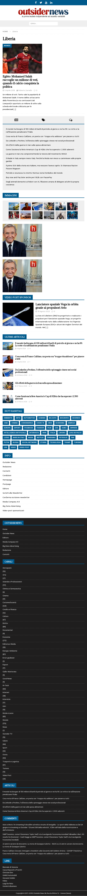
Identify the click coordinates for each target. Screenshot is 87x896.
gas (56, 428)
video (13, 447)
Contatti (6, 470)
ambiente (8, 418)
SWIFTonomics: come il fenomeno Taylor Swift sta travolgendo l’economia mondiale (42, 838)
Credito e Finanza (9, 609)
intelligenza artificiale (15, 432)
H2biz (5, 880)
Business (76, 418)
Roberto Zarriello (25, 90)
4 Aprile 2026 (21, 348)
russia (15, 442)
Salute (5, 740)
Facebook (28, 428)
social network (29, 442)
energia (71, 423)
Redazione (7, 466)
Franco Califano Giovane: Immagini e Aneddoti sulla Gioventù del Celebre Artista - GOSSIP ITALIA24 (41, 850)
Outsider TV (7, 733)
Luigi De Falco (8, 883)
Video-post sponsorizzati (13, 510)
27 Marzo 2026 (22, 386)
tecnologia (55, 442)
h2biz (64, 428)
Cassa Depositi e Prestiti (12, 870)
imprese (73, 428)
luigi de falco (75, 432)
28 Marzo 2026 (22, 375)
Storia (5, 754)
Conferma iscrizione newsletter (16, 497)
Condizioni (7, 475)
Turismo (6, 768)
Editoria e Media (9, 644)
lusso (6, 437)
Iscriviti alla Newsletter (12, 492)
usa (5, 447)
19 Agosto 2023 (44, 311)
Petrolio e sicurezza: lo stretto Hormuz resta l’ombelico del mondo (34, 172)
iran (44, 432)
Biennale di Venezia (10, 867)
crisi (50, 423)
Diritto (5, 623)
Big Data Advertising (12, 506)
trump (67, 442)
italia (52, 432)
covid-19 (40, 423)
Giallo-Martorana (9, 671)
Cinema (5, 595)
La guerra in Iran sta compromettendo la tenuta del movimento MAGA (36, 153)
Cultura (5, 616)
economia (60, 423)
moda (30, 437)
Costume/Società (9, 602)
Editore (6, 488)
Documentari (8, 630)
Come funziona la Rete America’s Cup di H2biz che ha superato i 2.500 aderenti (40, 149)
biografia (64, 418)
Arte (4, 574)
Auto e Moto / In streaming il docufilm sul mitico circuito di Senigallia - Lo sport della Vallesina (39, 824)
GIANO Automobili (10, 875)
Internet (6, 692)
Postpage (7, 484)
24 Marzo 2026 (22, 401)
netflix (40, 437)
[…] (15, 109)
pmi (72, 437)
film (49, 428)
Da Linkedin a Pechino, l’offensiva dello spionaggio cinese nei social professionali (40, 140)
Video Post (7, 775)
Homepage (7, 479)
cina (6, 423)
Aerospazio (7, 568)
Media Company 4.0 (11, 501)
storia (43, 442)
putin (6, 442)
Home (5, 529)
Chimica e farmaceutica (12, 588)
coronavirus (27, 423)
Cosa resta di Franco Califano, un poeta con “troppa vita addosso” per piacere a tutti (42, 136)
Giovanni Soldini (9, 878)
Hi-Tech (6, 685)
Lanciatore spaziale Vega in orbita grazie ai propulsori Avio (56, 306)
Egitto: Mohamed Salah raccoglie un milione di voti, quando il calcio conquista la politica (21, 81)
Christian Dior (8, 872)
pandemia (51, 437)
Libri (4, 706)
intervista (34, 432)
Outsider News (9, 462)
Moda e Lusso (8, 713)
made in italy (18, 437)
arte (18, 418)
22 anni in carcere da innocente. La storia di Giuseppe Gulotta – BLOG (30, 843)
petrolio (63, 437)
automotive (29, 418)
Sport (5, 747)
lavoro (62, 432)
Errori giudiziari (8, 657)
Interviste (6, 699)
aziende (42, 418)
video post (24, 447)
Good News (7, 678)
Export (5, 664)
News (5, 727)
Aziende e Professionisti (12, 581)
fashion (40, 428)
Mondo (5, 720)
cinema (14, 423)
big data (52, 418)
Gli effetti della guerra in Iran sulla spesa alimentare (28, 145)
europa (7, 428)
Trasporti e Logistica (11, 761)
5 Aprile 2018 (10, 90)
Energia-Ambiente (10, 650)
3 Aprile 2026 (21, 362)
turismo (77, 442)
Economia (6, 637)
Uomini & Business (10, 886)
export (17, 428)
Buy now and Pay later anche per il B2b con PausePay (29, 177)
